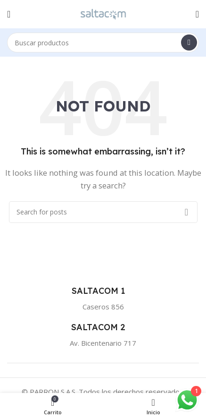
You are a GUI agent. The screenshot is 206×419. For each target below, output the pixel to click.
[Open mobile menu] (8, 14)
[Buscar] (103, 42)
